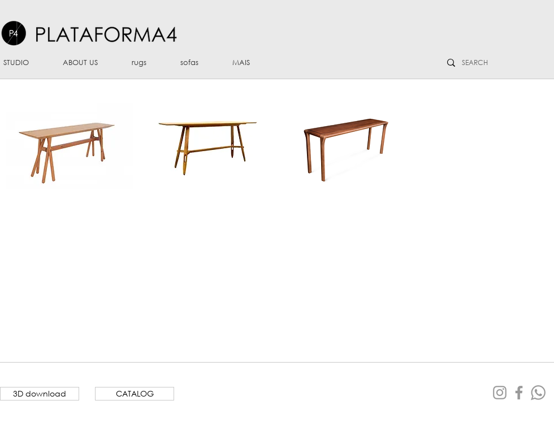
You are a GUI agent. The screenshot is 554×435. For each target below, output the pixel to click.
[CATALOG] (134, 393)
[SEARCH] (477, 63)
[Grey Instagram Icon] (500, 393)
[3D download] (39, 393)
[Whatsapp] (538, 393)
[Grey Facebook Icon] (519, 393)
